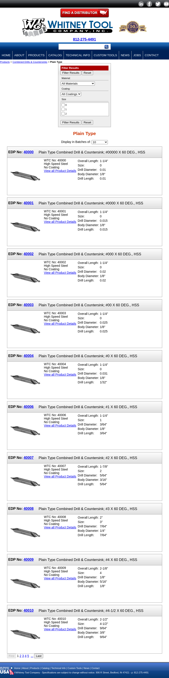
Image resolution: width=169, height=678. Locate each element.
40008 (29, 508)
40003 (29, 305)
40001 (29, 203)
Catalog (55, 55)
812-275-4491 (84, 39)
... (32, 656)
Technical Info (78, 55)
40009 (29, 559)
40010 (29, 610)
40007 (29, 458)
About (19, 55)
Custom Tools (105, 55)
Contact (152, 55)
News (125, 55)
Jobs (137, 55)
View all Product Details (60, 171)
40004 (29, 356)
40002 (29, 254)
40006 (29, 407)
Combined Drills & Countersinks (30, 62)
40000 (29, 152)
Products (36, 55)
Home (6, 55)
